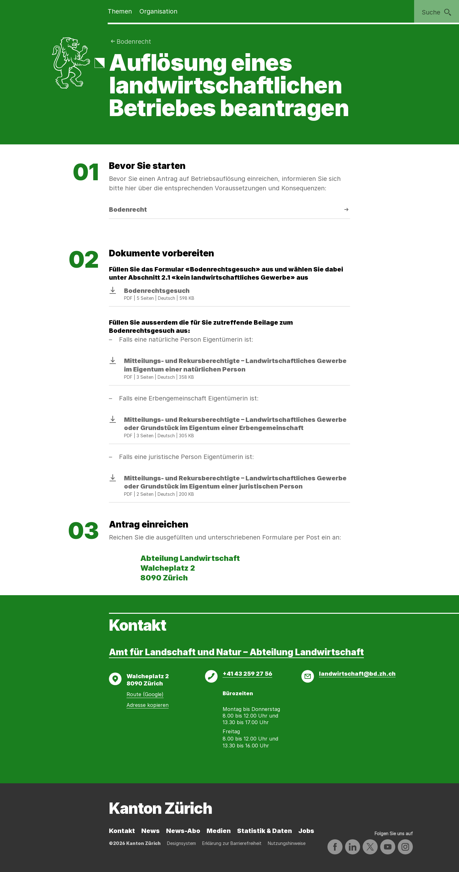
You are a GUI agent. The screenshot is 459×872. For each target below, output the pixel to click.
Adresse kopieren (148, 705)
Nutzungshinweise (286, 843)
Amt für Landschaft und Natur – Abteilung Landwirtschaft (236, 652)
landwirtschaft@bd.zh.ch (357, 673)
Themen (120, 11)
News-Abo (183, 831)
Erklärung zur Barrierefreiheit (232, 843)
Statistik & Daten (264, 831)
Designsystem (181, 843)
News (150, 831)
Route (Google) (145, 694)
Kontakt (122, 831)
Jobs (306, 831)
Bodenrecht (133, 41)
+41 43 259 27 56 (247, 673)
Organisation (158, 11)
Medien (219, 831)
